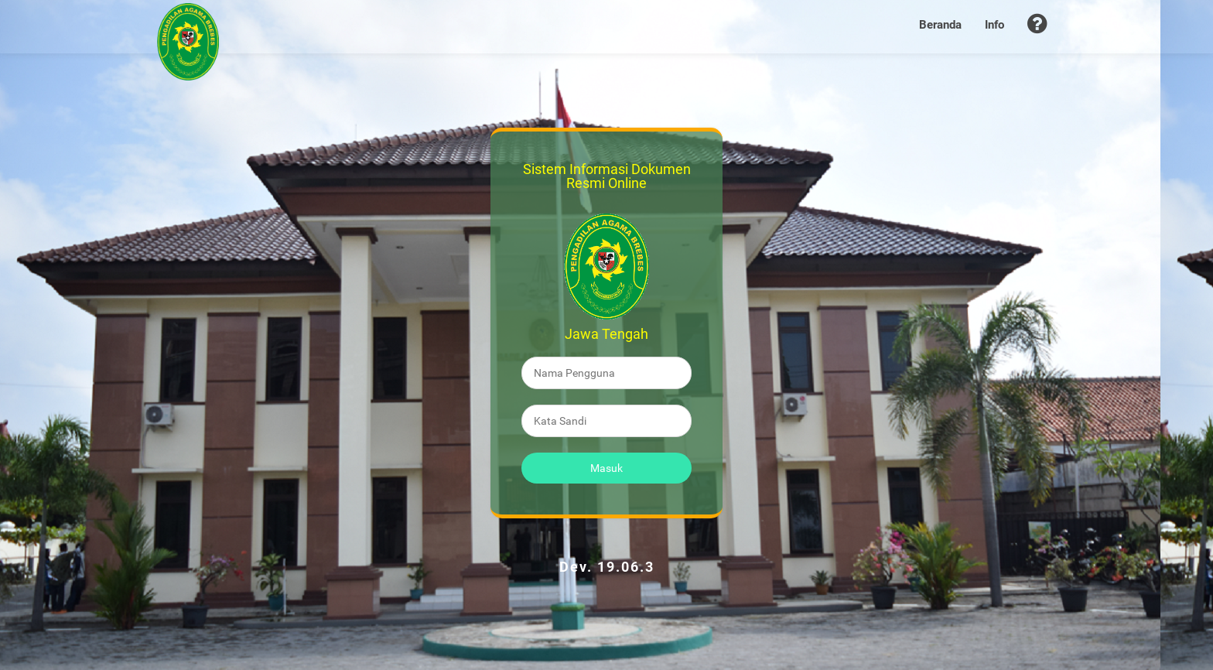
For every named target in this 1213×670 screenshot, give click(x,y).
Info (994, 25)
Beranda (940, 25)
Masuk (606, 468)
